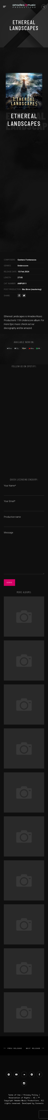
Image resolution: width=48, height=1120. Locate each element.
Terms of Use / (16, 1095)
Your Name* (24, 488)
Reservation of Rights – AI (22, 1097)
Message (24, 553)
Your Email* (24, 504)
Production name (24, 520)
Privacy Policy (31, 1095)
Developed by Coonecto (33, 1103)
